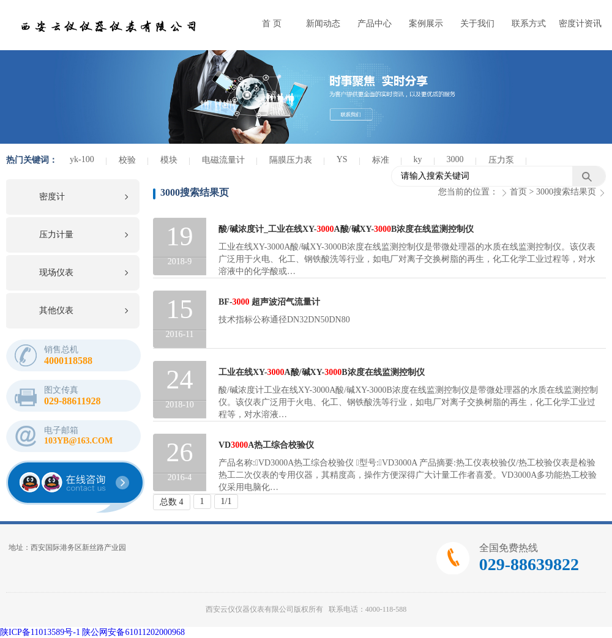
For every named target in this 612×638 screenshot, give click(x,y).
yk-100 (82, 159)
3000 (455, 159)
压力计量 (56, 234)
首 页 (272, 23)
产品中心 (374, 23)
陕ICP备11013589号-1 (40, 632)
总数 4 (172, 501)
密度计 (52, 196)
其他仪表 (56, 310)
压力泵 (501, 160)
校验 (127, 160)
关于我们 (477, 23)
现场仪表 (56, 272)
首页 (518, 191)
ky (418, 159)
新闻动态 (323, 23)
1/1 (226, 501)
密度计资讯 (580, 23)
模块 (168, 160)
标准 (380, 160)
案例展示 (426, 23)
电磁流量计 (223, 160)
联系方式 (529, 23)
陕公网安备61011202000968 (133, 632)
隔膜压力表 (290, 160)
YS (342, 159)
